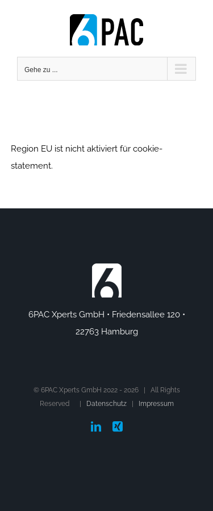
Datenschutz (106, 404)
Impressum (156, 404)
